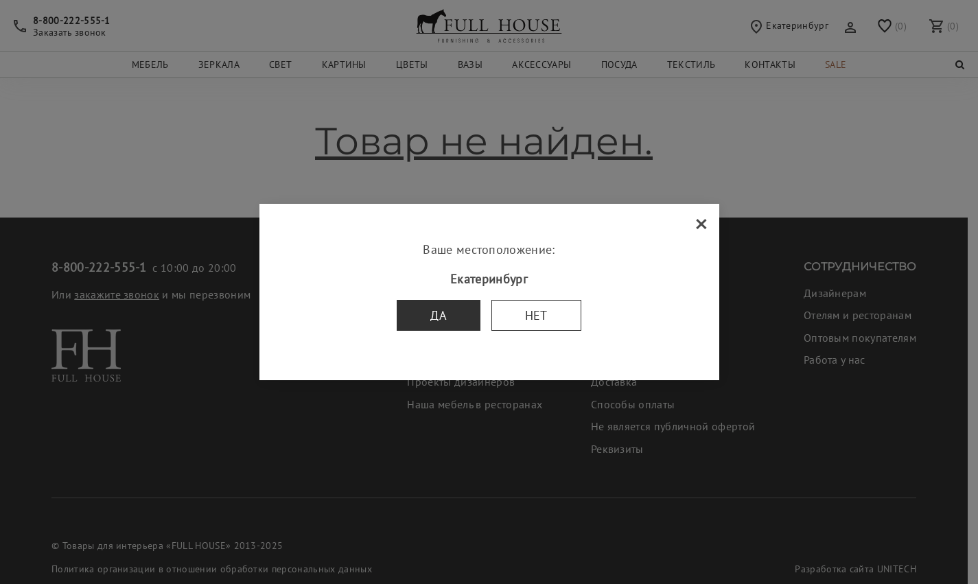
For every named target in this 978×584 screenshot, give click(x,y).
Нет (536, 315)
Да (438, 315)
